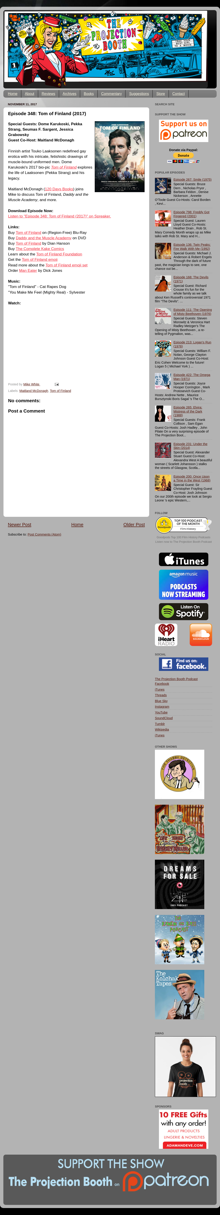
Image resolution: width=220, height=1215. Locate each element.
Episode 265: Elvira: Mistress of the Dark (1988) (188, 411)
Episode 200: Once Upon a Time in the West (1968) (192, 478)
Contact (178, 94)
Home (13, 94)
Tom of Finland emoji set (67, 265)
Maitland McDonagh (33, 391)
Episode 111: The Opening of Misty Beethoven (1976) (193, 311)
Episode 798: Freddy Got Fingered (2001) (191, 214)
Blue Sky (161, 701)
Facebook (162, 683)
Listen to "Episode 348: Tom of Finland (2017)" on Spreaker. (59, 216)
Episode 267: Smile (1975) (193, 179)
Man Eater (28, 270)
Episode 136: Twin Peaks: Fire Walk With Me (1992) (192, 246)
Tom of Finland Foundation (59, 254)
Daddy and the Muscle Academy (44, 238)
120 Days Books (59, 189)
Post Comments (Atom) (44, 534)
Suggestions (139, 94)
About (29, 94)
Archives (69, 94)
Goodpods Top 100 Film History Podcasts (183, 537)
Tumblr (160, 724)
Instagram (162, 706)
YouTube (161, 712)
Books (89, 94)
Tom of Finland (28, 232)
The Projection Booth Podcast (176, 679)
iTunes (160, 689)
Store (160, 94)
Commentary (111, 94)
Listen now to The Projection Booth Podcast (183, 541)
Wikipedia (162, 729)
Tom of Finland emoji (39, 259)
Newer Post (19, 524)
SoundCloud (164, 718)
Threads (161, 695)
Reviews (48, 94)
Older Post (134, 524)
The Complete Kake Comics (40, 248)
